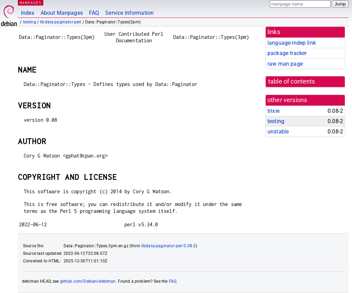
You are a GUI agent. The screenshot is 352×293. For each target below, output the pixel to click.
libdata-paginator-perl (60, 22)
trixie (273, 111)
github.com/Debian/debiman (88, 281)
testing (29, 22)
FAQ (94, 13)
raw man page (285, 64)
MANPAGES (31, 2)
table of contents (291, 81)
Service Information (129, 13)
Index (27, 13)
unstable (278, 131)
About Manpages (62, 13)
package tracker (287, 53)
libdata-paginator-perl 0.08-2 (168, 245)
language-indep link (291, 43)
